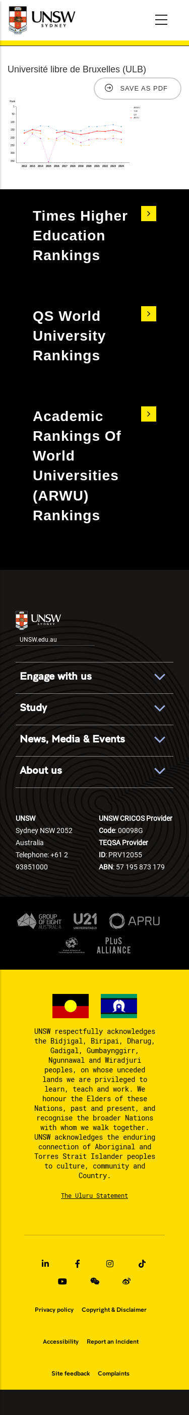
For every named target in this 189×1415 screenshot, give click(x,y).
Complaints (114, 1373)
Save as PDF (144, 88)
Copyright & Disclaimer (114, 1309)
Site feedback (70, 1373)
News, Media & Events (72, 739)
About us (41, 771)
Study (33, 708)
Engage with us (56, 677)
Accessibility (61, 1341)
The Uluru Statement (94, 1195)
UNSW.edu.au (38, 627)
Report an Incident (113, 1341)
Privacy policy (54, 1309)
